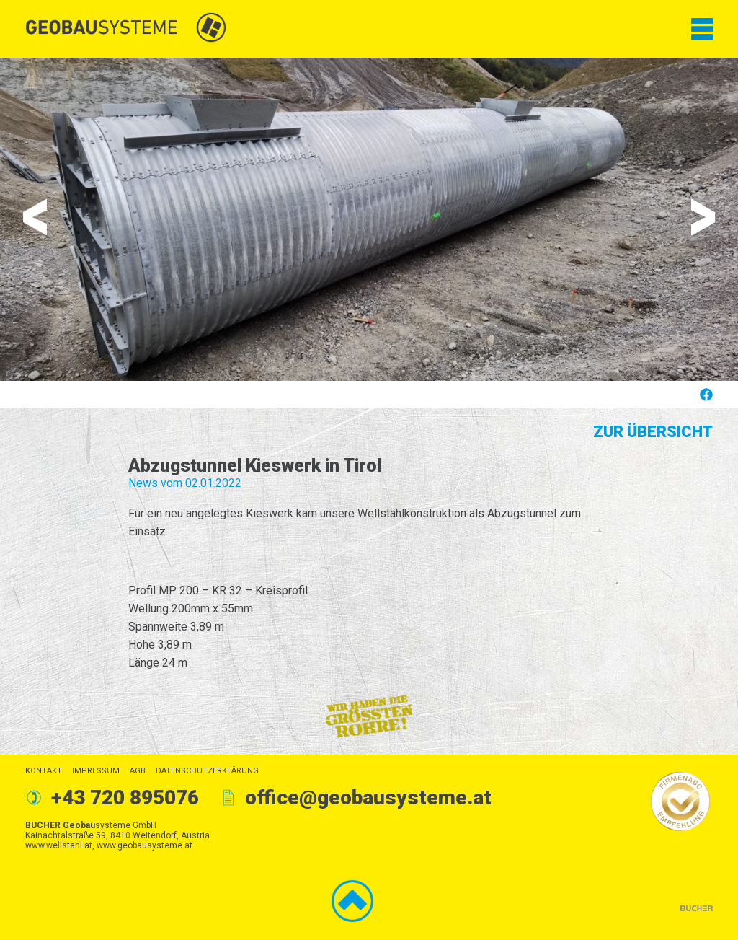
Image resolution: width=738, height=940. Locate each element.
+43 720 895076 (125, 797)
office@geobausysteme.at (368, 797)
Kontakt (43, 771)
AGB (138, 771)
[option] (369, 219)
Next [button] (703, 216)
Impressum (96, 771)
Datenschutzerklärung (207, 771)
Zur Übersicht (653, 432)
